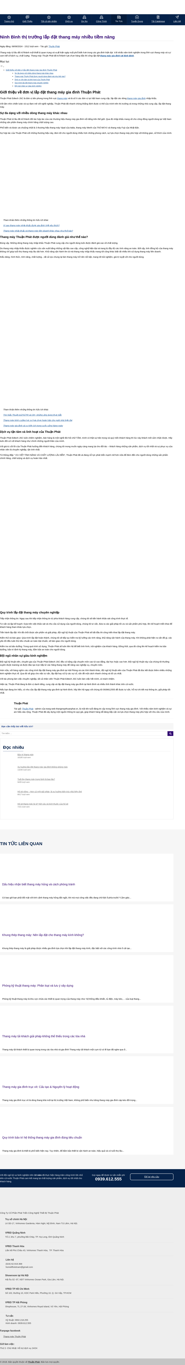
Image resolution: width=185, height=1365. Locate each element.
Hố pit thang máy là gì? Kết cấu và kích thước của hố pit (42, 804)
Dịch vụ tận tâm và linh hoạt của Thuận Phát (32, 80)
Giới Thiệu (27, 21)
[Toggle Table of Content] (2, 66)
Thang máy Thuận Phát (14, 1336)
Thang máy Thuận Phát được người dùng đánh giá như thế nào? (40, 76)
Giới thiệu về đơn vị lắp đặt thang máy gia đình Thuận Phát (31, 70)
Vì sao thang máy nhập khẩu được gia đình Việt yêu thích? (31, 225)
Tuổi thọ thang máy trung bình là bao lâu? (36, 779)
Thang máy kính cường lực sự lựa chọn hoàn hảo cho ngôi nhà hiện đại (37, 420)
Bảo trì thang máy (25, 754)
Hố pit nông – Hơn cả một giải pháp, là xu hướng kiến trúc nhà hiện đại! (49, 791)
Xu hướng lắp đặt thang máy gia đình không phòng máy (42, 767)
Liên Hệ (177, 21)
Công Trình (101, 21)
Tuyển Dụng (137, 21)
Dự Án (84, 21)
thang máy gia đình (136, 98)
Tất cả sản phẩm (49, 21)
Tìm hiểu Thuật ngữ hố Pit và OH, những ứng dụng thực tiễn (32, 415)
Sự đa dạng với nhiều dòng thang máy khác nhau (34, 73)
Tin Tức (119, 21)
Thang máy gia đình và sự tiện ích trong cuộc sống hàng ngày (33, 425)
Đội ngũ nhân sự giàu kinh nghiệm (28, 86)
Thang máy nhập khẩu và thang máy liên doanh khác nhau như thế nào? (38, 231)
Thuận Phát (54, 46)
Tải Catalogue (158, 21)
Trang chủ (9, 21)
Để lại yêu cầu (151, 1177)
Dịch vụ (69, 21)
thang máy (62, 98)
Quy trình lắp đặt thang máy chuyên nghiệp (31, 83)
